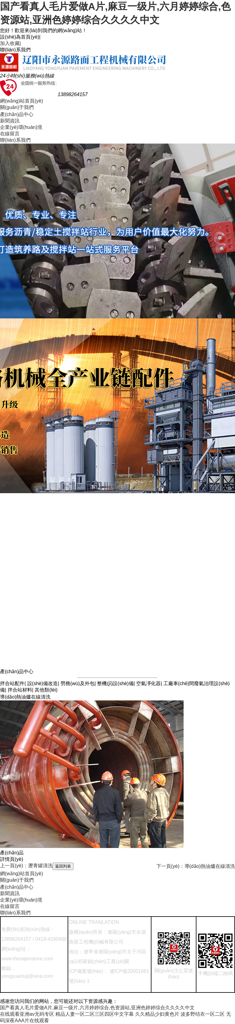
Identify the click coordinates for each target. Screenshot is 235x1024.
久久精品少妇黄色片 (157, 1014)
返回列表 (63, 866)
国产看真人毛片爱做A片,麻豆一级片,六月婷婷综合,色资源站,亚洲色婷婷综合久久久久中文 (97, 1007)
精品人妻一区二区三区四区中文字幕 (94, 1014)
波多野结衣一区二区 (203, 1014)
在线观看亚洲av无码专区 (27, 1014)
